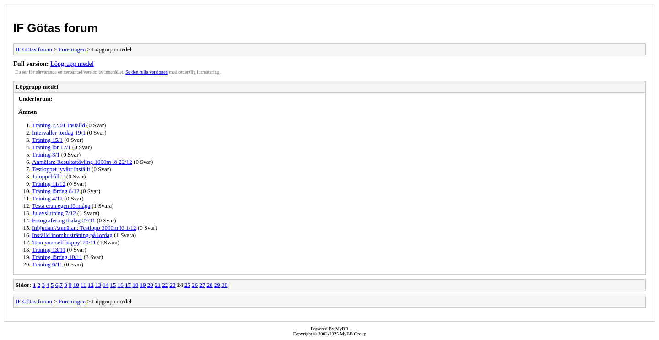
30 (224, 284)
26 (195, 284)
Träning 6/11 (47, 264)
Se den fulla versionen (146, 72)
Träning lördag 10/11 (57, 257)
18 (135, 284)
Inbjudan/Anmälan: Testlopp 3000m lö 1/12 (84, 227)
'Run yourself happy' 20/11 (64, 242)
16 (121, 284)
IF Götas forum (55, 28)
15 (113, 284)
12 (91, 284)
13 (98, 284)
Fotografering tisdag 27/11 (63, 220)
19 (143, 284)
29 (217, 284)
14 (105, 284)
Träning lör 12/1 (51, 147)
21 (158, 284)
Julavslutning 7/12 (54, 213)
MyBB (341, 328)
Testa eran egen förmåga (61, 205)
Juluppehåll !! (48, 176)
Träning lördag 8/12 (56, 191)
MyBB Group (353, 333)
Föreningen (72, 49)
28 (210, 284)
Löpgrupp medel (72, 63)
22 (165, 284)
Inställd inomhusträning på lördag (72, 235)
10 (76, 284)
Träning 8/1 (46, 154)
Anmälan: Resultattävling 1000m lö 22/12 (82, 161)
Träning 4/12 (47, 198)
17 (128, 284)
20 (150, 284)
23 (172, 284)
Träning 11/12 (48, 183)
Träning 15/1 (47, 139)
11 (83, 284)
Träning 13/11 (48, 249)
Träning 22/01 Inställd (58, 125)
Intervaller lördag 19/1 (59, 132)
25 (187, 284)
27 (202, 284)
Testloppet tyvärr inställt (61, 169)
